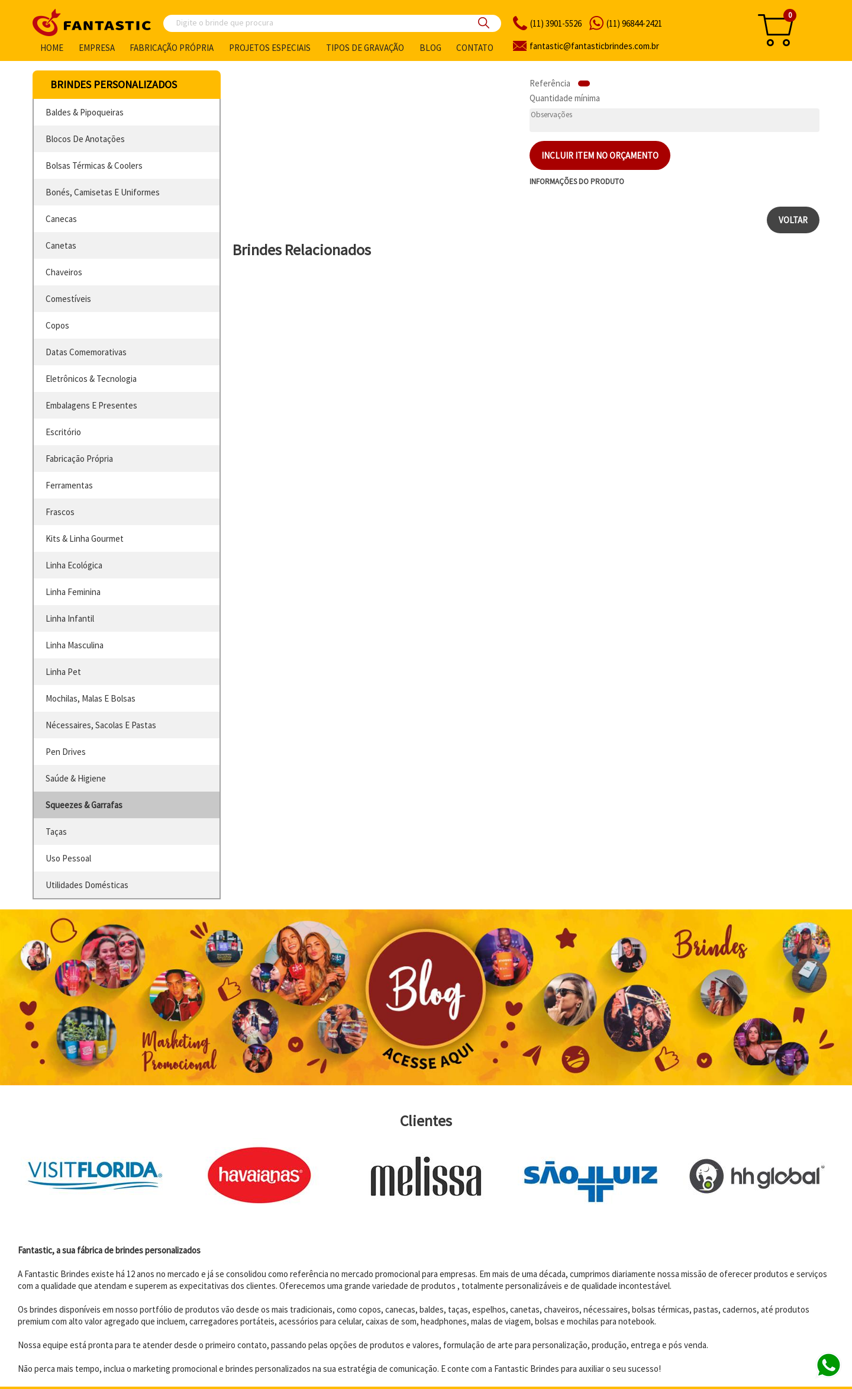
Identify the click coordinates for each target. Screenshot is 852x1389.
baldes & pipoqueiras (85, 112)
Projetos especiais (270, 47)
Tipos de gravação (365, 47)
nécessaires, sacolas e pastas (101, 725)
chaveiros (64, 272)
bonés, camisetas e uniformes (103, 192)
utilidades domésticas (87, 884)
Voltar (793, 220)
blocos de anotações (85, 138)
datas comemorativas (86, 352)
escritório (63, 432)
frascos (60, 511)
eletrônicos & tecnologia (91, 378)
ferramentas (69, 485)
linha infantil (70, 618)
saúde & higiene (76, 778)
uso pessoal (68, 858)
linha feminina (73, 591)
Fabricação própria (172, 47)
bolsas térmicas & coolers (94, 165)
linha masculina (75, 645)
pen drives (66, 751)
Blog (430, 47)
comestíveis (68, 298)
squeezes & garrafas (84, 805)
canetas (61, 245)
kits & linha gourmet (85, 538)
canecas (61, 218)
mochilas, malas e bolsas (90, 698)
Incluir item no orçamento (600, 155)
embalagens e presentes (91, 405)
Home (51, 47)
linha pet (63, 671)
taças (56, 831)
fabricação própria (79, 458)
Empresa (97, 47)
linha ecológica (74, 565)
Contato (474, 47)
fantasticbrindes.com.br (594, 46)
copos (57, 325)
